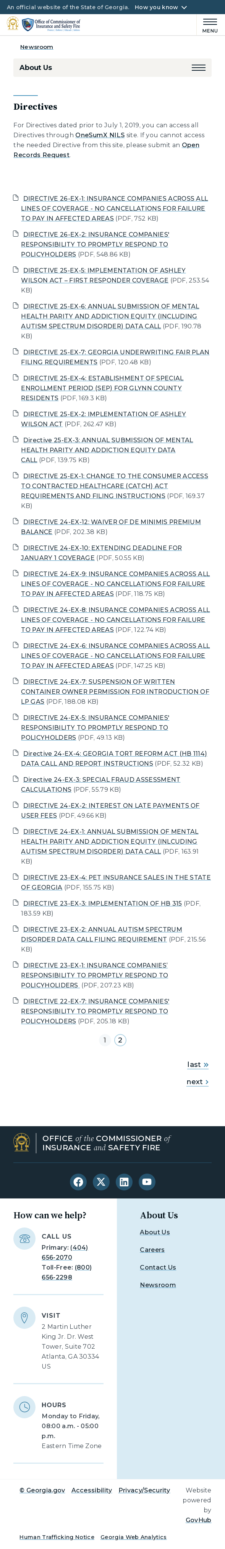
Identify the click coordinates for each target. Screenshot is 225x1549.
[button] (199, 67)
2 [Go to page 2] (120, 1040)
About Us (35, 67)
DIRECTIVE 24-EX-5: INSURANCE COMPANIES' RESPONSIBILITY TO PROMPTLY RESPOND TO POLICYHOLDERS (95, 727)
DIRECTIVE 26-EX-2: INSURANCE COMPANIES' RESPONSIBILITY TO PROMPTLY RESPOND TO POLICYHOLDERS (95, 244)
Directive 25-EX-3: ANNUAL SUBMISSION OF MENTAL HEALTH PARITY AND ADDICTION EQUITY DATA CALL (107, 450)
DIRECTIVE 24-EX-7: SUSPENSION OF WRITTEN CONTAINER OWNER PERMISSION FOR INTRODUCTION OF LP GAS (115, 691)
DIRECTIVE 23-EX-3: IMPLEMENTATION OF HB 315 (102, 903)
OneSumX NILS (100, 135)
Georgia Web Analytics (133, 1537)
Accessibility (91, 1490)
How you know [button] (156, 7)
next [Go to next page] (197, 1082)
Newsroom (36, 46)
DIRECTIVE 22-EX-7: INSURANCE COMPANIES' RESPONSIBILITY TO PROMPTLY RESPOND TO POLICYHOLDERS (95, 1011)
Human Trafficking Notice (56, 1537)
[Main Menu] (208, 25)
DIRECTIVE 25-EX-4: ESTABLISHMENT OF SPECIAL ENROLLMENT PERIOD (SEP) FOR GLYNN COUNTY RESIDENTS (102, 388)
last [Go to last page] (197, 1064)
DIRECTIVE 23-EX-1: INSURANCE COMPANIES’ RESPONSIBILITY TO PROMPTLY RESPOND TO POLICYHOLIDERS (94, 975)
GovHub (199, 1520)
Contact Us (158, 1267)
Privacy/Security (144, 1490)
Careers (152, 1249)
